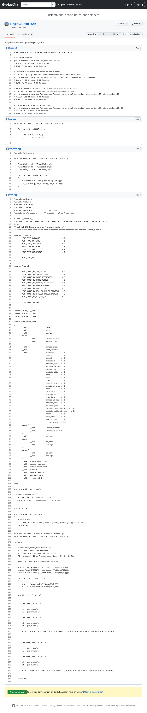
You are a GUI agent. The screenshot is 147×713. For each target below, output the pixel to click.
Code (10, 34)
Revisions (25, 34)
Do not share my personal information (120, 705)
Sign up (139, 4)
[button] (123, 34)
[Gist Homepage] (10, 4)
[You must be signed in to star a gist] (123, 24)
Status (59, 705)
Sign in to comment (94, 692)
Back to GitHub (74, 4)
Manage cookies (96, 705)
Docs (78, 705)
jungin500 (16, 24)
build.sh (30, 24)
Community (69, 705)
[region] (73, 83)
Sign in (128, 4)
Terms (36, 705)
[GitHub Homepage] (13, 705)
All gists (61, 4)
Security (52, 705)
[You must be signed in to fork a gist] (136, 24)
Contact (85, 705)
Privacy (44, 705)
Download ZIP (135, 34)
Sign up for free (17, 692)
